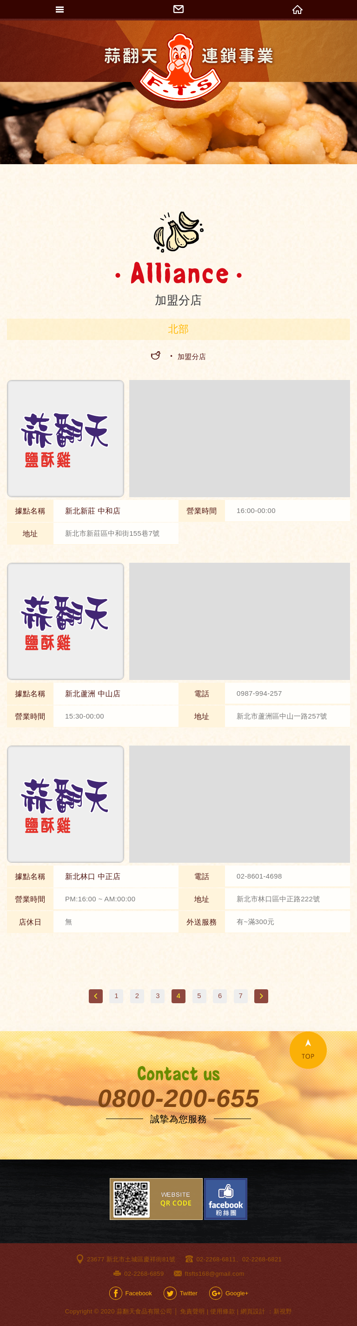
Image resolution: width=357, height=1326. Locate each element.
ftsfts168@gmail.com (214, 1273)
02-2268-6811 (216, 1259)
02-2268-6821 (262, 1259)
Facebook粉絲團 (225, 1199)
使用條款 (222, 1311)
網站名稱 (189, 67)
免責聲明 (192, 1311)
